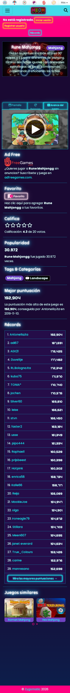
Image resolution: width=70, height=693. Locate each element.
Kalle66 (16, 485)
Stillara (18, 527)
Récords (35, 32)
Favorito (16, 196)
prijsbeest (19, 460)
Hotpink (17, 468)
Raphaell (18, 451)
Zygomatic (33, 689)
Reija (15, 493)
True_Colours (22, 552)
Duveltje (17, 359)
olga (15, 510)
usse (14, 435)
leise (15, 410)
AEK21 (14, 351)
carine (17, 560)
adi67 (14, 343)
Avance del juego (55, 106)
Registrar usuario (14, 25)
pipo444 (18, 443)
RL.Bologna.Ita (21, 368)
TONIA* (16, 385)
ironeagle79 (20, 518)
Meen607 (19, 535)
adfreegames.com (18, 177)
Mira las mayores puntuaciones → (35, 578)
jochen (16, 393)
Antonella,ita (19, 334)
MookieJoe (19, 502)
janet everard (22, 543)
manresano (20, 569)
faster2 (16, 426)
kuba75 (16, 376)
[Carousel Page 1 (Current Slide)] (33, 624)
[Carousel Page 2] (37, 624)
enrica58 (18, 477)
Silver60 (16, 401)
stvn (14, 418)
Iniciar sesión (43, 20)
